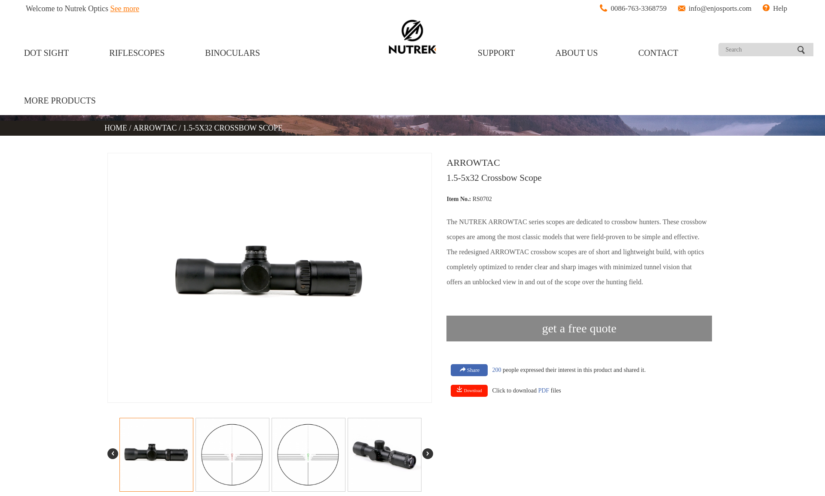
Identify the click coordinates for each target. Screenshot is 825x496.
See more (124, 8)
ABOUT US (576, 53)
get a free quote (579, 328)
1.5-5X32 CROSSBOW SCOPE (233, 128)
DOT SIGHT (46, 53)
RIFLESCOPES (137, 53)
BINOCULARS (232, 53)
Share (469, 370)
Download (469, 389)
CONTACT (658, 53)
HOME (116, 128)
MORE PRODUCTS (60, 100)
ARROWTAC (155, 128)
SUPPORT (496, 53)
